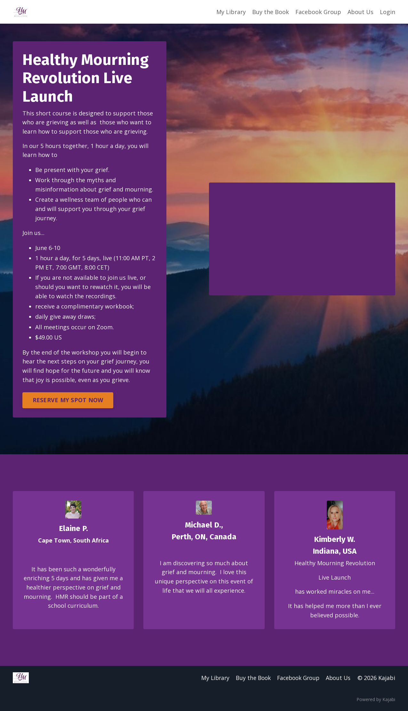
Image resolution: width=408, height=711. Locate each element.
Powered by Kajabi (375, 701)
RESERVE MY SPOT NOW (68, 401)
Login (387, 12)
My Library (231, 12)
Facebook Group (318, 12)
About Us (360, 12)
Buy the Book (270, 12)
